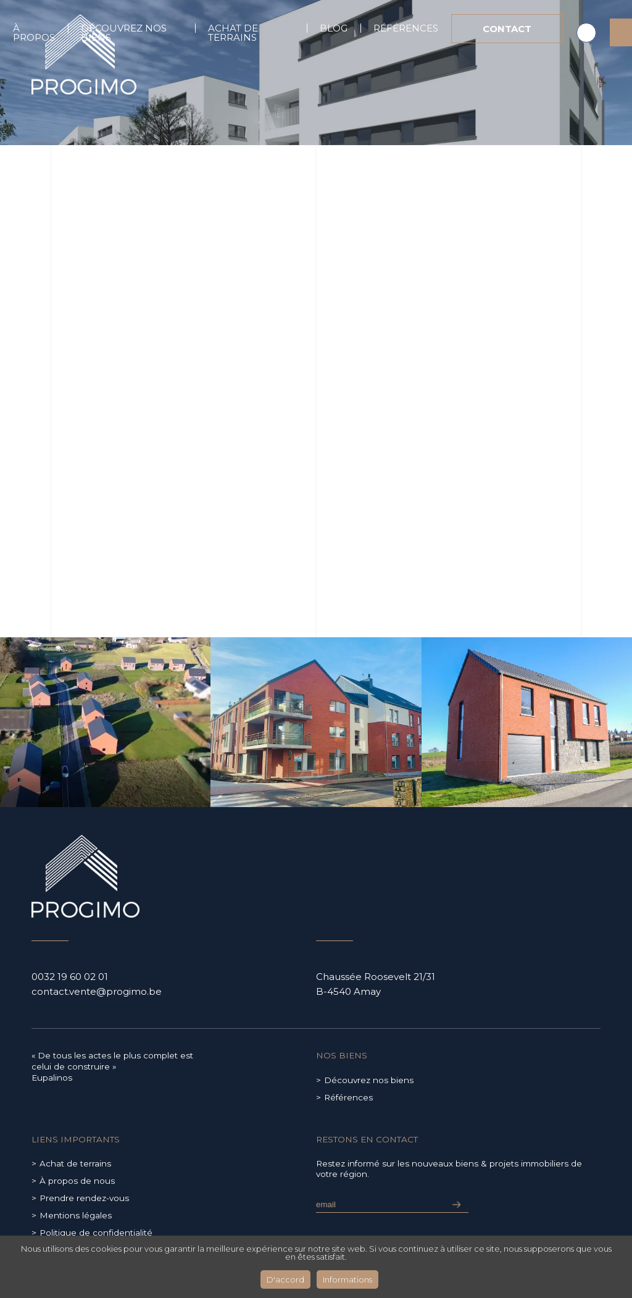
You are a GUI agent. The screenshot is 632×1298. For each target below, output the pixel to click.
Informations (347, 1279)
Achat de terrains (233, 32)
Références (405, 28)
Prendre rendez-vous (84, 1198)
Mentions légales (76, 1215)
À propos (34, 32)
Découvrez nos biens (124, 32)
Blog (333, 28)
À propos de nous (77, 1181)
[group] (315, 722)
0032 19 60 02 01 (69, 976)
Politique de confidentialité (96, 1232)
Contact (507, 29)
